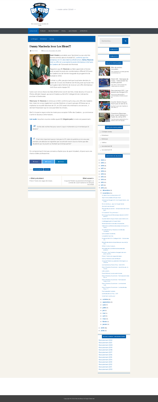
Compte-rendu (107, 131)
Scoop (47, 169)
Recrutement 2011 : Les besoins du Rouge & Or (119, 91)
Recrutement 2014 (105, 360)
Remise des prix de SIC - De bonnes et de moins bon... (115, 209)
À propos (83, 31)
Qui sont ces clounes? (108, 206)
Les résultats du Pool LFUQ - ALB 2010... (114, 265)
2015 (102, 174)
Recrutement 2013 (105, 362)
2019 (102, 163)
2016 (102, 171)
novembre (106, 193)
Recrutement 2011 (105, 367)
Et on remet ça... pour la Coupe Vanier (113, 204)
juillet (104, 307)
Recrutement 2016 (105, 355)
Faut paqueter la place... (109, 291)
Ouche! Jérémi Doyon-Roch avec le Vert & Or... (119, 103)
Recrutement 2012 (105, 364)
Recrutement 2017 (105, 352)
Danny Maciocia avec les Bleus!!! (111, 258)
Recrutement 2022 (105, 340)
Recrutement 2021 (105, 343)
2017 (102, 168)
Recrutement (54, 31)
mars (104, 319)
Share (35, 161)
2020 (102, 160)
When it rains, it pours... (109, 246)
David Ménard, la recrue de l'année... (112, 273)
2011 (102, 185)
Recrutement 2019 (105, 347)
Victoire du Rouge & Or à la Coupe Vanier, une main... (115, 200)
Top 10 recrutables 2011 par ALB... (111, 197)
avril (104, 316)
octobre (105, 299)
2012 (102, 182)
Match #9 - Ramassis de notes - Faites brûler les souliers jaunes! (119, 80)
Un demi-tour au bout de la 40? (111, 195)
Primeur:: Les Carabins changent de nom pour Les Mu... (114, 253)
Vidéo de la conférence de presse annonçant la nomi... (115, 226)
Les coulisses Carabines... (109, 233)
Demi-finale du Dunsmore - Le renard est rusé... (114, 284)
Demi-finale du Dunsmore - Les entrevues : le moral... (115, 267)
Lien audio (34, 119)
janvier (105, 324)
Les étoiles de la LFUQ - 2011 (110, 293)
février (105, 321)
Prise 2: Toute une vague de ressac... (41, 181)
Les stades (73, 31)
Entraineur (38, 169)
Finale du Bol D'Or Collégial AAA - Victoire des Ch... (115, 239)
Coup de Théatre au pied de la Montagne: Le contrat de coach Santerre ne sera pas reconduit (79, 182)
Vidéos (104, 142)
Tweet (48, 161)
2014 (102, 177)
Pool (64, 31)
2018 (102, 165)
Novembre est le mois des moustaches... (113, 223)
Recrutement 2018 (105, 350)
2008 (103, 330)
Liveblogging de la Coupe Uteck (111, 221)
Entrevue (105, 139)
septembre (106, 302)
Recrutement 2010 (105, 369)
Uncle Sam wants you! (108, 296)
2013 (102, 179)
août (104, 305)
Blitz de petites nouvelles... (116, 68)
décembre (106, 190)
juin (104, 310)
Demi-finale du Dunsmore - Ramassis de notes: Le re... (114, 280)
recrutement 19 (107, 150)
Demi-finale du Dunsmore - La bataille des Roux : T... (114, 288)
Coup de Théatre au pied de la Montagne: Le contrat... (115, 261)
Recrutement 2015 (105, 357)
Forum (42, 31)
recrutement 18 (107, 146)
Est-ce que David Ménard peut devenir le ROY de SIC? (115, 215)
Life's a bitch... (106, 271)
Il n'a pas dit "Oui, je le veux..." (110, 212)
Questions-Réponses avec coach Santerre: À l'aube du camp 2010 (119, 115)
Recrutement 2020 (106, 345)
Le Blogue (33, 31)
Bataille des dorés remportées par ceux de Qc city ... (115, 242)
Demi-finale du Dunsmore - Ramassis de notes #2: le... (115, 276)
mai (104, 313)
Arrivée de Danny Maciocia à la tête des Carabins (113, 230)
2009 (102, 328)
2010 (102, 188)
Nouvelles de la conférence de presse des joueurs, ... (113, 249)
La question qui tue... (108, 236)
